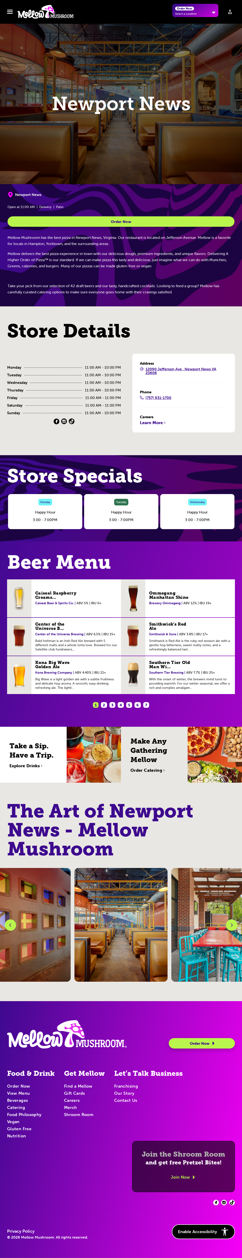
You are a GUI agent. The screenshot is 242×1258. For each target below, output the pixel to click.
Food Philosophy (24, 1115)
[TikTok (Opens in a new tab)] (71, 421)
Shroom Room (78, 1115)
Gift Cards (74, 1093)
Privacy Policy (21, 1231)
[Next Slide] (231, 925)
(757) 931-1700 (155, 398)
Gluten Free (19, 1129)
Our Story (124, 1093)
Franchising (126, 1086)
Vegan (13, 1122)
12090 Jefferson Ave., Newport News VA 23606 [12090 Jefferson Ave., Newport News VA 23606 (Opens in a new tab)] (178, 371)
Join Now (183, 1177)
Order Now (121, 221)
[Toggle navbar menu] (10, 12)
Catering (16, 1107)
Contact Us (125, 1100)
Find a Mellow (78, 1086)
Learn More (153, 423)
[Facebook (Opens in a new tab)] (56, 421)
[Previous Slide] (10, 925)
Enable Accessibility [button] (203, 1232)
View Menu (18, 1093)
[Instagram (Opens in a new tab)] (64, 421)
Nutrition (16, 1136)
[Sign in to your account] (230, 12)
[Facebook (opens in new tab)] (216, 1202)
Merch (70, 1107)
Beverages (17, 1100)
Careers (72, 1100)
